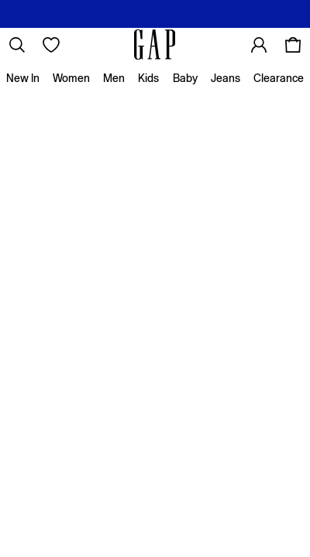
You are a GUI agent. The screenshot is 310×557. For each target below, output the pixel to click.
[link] (17, 45)
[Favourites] (51, 45)
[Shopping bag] (293, 45)
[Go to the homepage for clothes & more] (155, 45)
